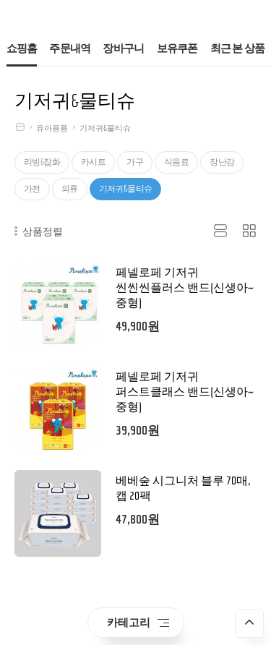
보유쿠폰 (177, 49)
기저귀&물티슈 (105, 128)
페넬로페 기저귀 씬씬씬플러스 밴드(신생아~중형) (185, 287)
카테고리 (138, 622)
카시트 (93, 162)
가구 (134, 162)
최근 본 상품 (237, 49)
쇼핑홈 (22, 49)
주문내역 (69, 49)
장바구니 (123, 49)
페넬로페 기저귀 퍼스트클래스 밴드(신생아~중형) (185, 392)
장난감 (222, 162)
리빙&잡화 (42, 162)
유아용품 (52, 128)
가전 (32, 189)
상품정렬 (38, 231)
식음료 (176, 162)
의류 (69, 189)
